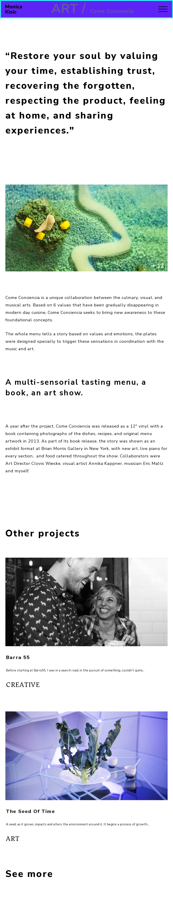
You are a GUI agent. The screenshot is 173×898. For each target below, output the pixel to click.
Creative (28, 686)
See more (29, 873)
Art (19, 840)
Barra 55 (24, 661)
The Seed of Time (35, 815)
